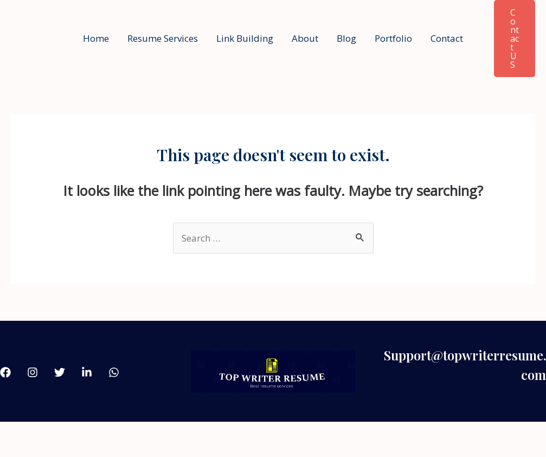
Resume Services (162, 38)
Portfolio (393, 38)
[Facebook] (5, 372)
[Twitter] (59, 372)
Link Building (244, 38)
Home (96, 38)
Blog (346, 38)
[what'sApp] (113, 372)
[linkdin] (86, 372)
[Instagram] (32, 372)
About (305, 38)
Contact (447, 38)
